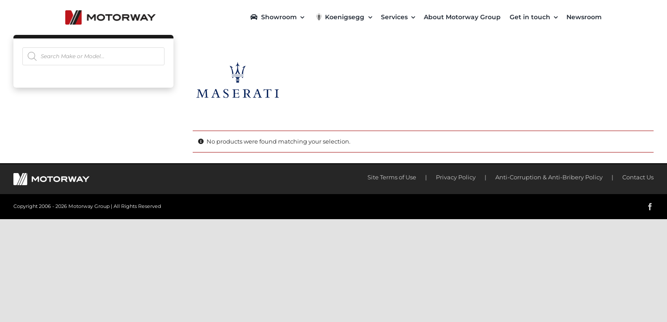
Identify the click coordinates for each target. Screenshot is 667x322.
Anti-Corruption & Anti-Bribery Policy (549, 177)
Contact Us (638, 177)
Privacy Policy (456, 177)
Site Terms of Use (391, 177)
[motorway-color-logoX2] (110, 13)
